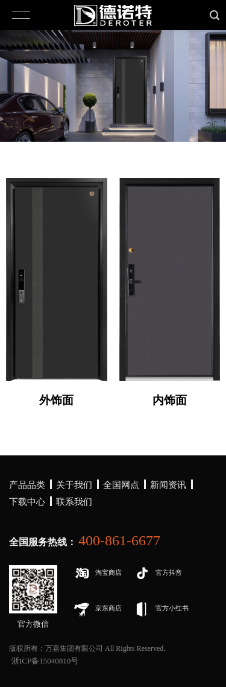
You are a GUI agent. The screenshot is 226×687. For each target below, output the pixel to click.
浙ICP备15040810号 (44, 660)
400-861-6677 (119, 540)
